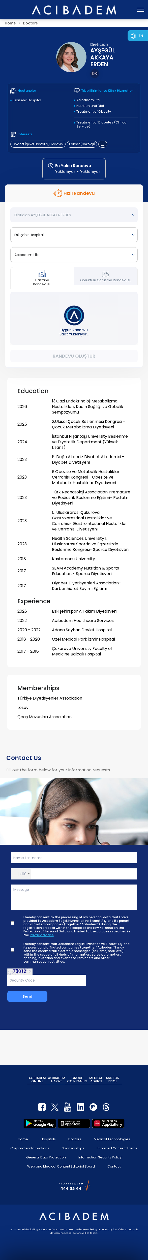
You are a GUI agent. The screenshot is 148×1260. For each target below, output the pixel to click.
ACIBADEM (37, 1079)
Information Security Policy (100, 1157)
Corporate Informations (29, 1148)
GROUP (77, 1079)
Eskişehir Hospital (27, 100)
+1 (102, 144)
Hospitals (48, 1139)
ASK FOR (112, 1079)
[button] (21, 874)
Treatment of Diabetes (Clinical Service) (101, 124)
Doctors (74, 1139)
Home (23, 1139)
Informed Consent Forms (117, 1148)
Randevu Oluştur (74, 356)
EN (141, 35)
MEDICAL (96, 1079)
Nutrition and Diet (90, 105)
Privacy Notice (42, 935)
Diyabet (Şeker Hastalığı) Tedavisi (38, 144)
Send (27, 996)
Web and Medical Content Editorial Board (61, 1166)
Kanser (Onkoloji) (82, 144)
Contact (114, 1166)
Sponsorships (73, 1148)
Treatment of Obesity (93, 111)
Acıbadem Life (88, 100)
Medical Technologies (112, 1139)
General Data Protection (46, 1157)
